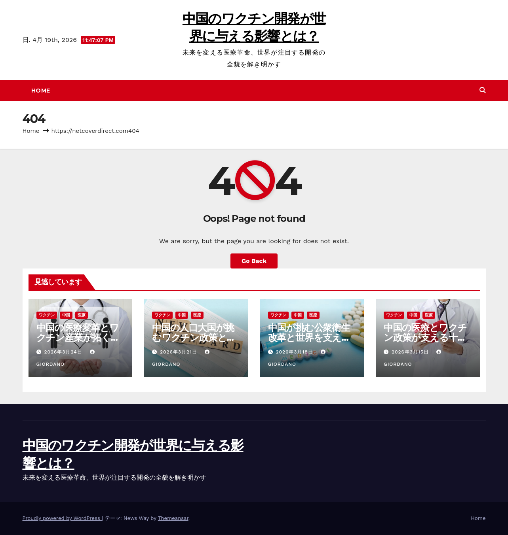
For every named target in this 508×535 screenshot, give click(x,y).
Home (40, 90)
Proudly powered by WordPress (62, 518)
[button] (482, 90)
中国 (66, 315)
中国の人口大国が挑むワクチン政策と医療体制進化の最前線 (194, 337)
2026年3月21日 (179, 352)
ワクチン (47, 315)
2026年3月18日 (295, 352)
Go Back (254, 261)
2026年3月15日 (411, 352)
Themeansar (173, 518)
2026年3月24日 (64, 352)
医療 (82, 315)
